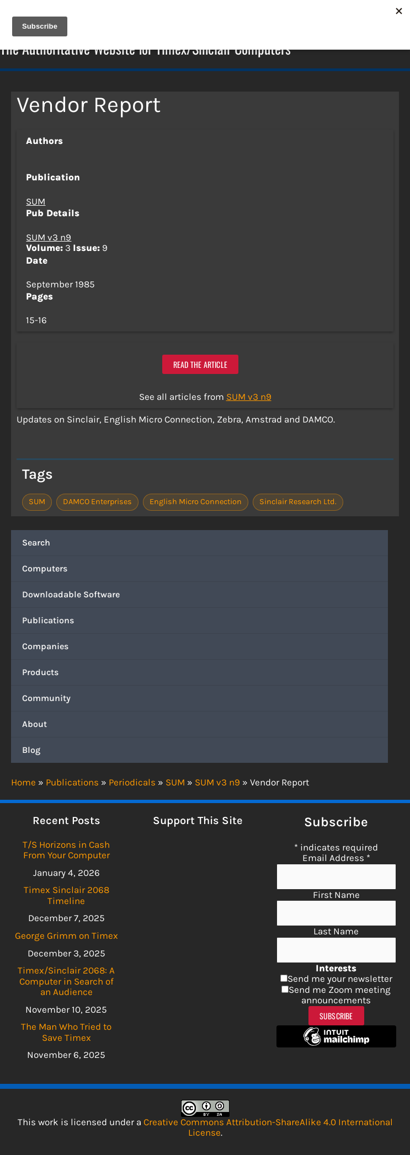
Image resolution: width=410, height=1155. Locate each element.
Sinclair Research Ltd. (298, 503)
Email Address (336, 857)
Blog (31, 751)
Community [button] (46, 699)
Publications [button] (48, 622)
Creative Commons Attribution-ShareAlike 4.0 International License (268, 1127)
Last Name (336, 931)
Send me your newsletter (339, 979)
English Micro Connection (196, 503)
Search (36, 544)
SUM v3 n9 (48, 238)
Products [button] (40, 674)
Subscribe (336, 1016)
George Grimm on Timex (66, 935)
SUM (35, 202)
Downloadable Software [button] (71, 596)
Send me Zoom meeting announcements (340, 995)
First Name (336, 894)
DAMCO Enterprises (97, 503)
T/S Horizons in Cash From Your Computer (66, 850)
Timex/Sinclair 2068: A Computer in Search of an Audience (66, 981)
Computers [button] (44, 570)
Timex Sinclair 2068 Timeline (66, 896)
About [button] (34, 725)
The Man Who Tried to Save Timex (66, 1032)
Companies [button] (45, 648)
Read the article (200, 365)
